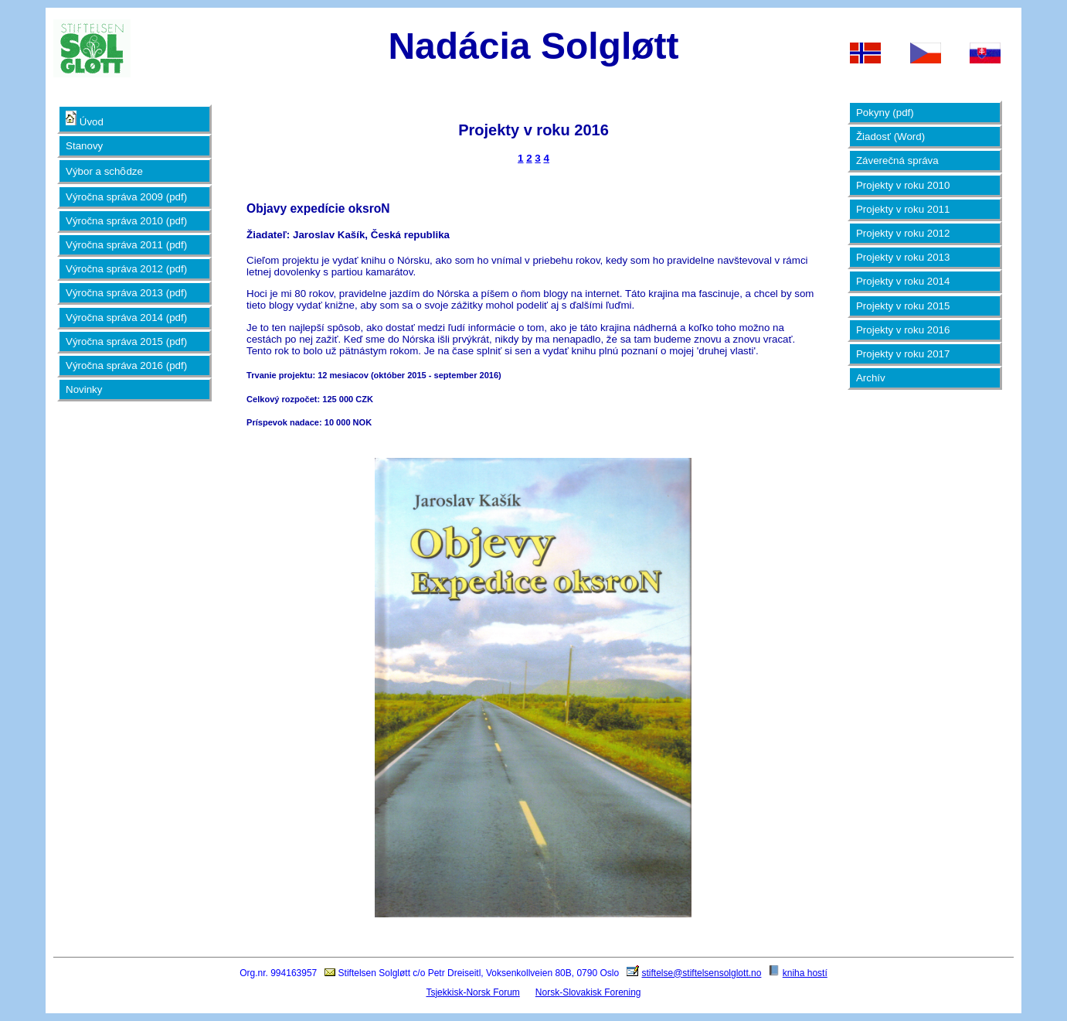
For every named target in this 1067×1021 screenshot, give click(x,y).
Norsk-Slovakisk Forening (588, 992)
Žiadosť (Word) (890, 136)
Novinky (84, 389)
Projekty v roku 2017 (903, 354)
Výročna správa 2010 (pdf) (126, 221)
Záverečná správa (897, 160)
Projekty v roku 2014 (903, 281)
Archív (870, 378)
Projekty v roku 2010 (903, 185)
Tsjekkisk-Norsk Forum (472, 992)
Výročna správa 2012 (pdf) (126, 269)
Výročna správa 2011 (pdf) (126, 245)
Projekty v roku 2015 (903, 306)
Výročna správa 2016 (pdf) (126, 365)
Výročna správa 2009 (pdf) (126, 197)
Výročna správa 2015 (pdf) (126, 341)
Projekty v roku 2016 (903, 330)
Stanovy (84, 146)
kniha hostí (805, 973)
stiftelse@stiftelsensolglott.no (701, 973)
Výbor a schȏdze (104, 171)
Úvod (85, 119)
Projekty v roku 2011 (903, 209)
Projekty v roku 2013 (903, 257)
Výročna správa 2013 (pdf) (126, 293)
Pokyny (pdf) (885, 112)
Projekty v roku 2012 (903, 233)
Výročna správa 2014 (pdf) (126, 317)
